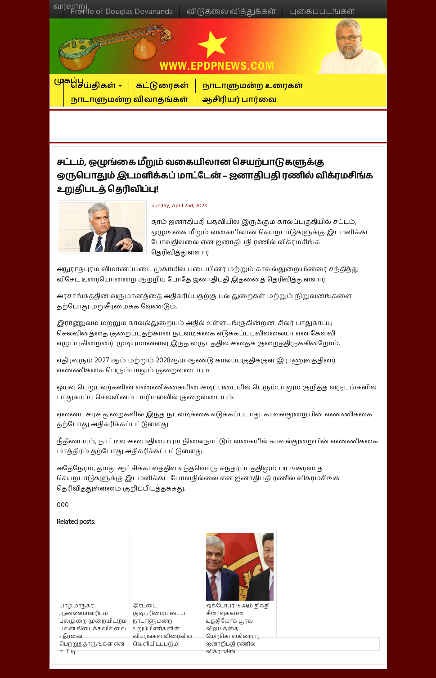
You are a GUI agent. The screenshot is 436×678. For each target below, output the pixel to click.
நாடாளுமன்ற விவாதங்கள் (129, 99)
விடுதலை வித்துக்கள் (231, 11)
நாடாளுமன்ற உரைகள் (252, 85)
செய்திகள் (96, 85)
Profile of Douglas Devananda (121, 11)
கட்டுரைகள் (162, 85)
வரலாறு (71, 2)
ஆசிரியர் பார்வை (239, 99)
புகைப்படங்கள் (322, 11)
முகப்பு (69, 77)
